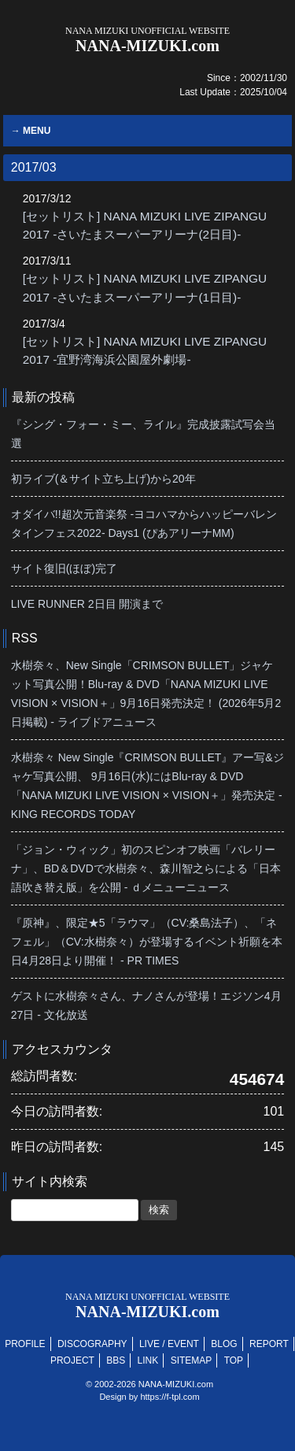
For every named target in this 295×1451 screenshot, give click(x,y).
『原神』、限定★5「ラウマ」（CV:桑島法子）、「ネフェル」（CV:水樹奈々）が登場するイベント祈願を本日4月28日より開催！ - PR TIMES (146, 941)
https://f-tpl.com (169, 1396)
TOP (233, 1360)
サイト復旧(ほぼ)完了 (64, 568)
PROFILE (25, 1343)
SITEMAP (191, 1360)
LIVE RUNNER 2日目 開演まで (87, 604)
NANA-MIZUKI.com (147, 39)
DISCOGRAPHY (92, 1343)
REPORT (269, 1343)
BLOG (224, 1343)
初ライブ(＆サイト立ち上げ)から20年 (103, 478)
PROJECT (72, 1360)
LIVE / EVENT (169, 1343)
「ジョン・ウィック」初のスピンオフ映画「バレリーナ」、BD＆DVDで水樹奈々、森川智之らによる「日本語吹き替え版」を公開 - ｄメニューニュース (146, 868)
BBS (115, 1360)
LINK (148, 1360)
